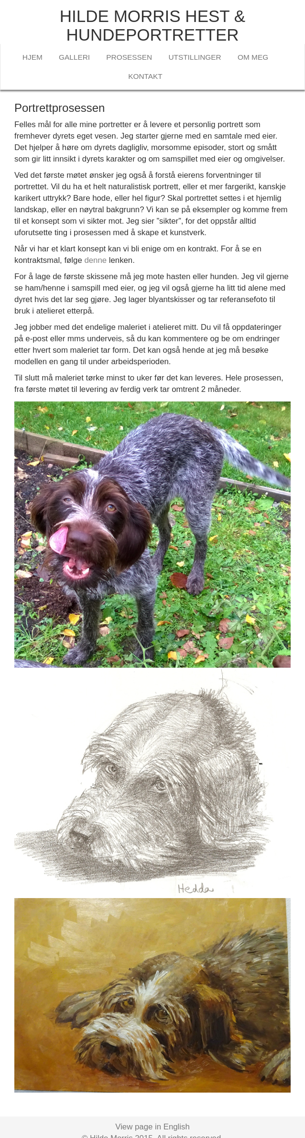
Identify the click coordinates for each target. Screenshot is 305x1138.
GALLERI (74, 57)
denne (95, 260)
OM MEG (253, 57)
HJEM (32, 57)
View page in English (152, 1126)
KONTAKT (145, 76)
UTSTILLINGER (194, 57)
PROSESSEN (129, 57)
